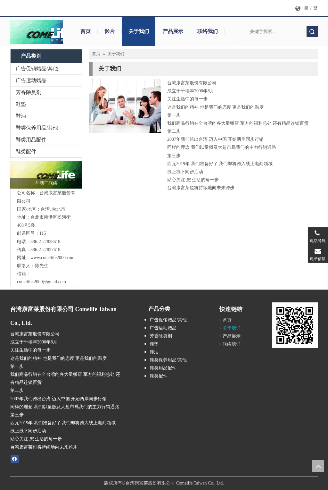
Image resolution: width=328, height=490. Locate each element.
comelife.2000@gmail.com (41, 281)
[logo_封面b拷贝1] (44, 32)
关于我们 (138, 31)
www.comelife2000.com (52, 257)
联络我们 (207, 31)
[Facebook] (15, 459)
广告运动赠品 (31, 80)
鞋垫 (21, 104)
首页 (85, 31)
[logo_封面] (46, 175)
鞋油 (21, 116)
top (318, 466)
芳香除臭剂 (28, 92)
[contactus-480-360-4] (125, 106)
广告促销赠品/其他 (37, 68)
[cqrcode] (295, 325)
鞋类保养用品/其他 (37, 128)
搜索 (312, 31)
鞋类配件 (26, 151)
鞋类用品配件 (31, 139)
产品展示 (173, 31)
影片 (109, 31)
